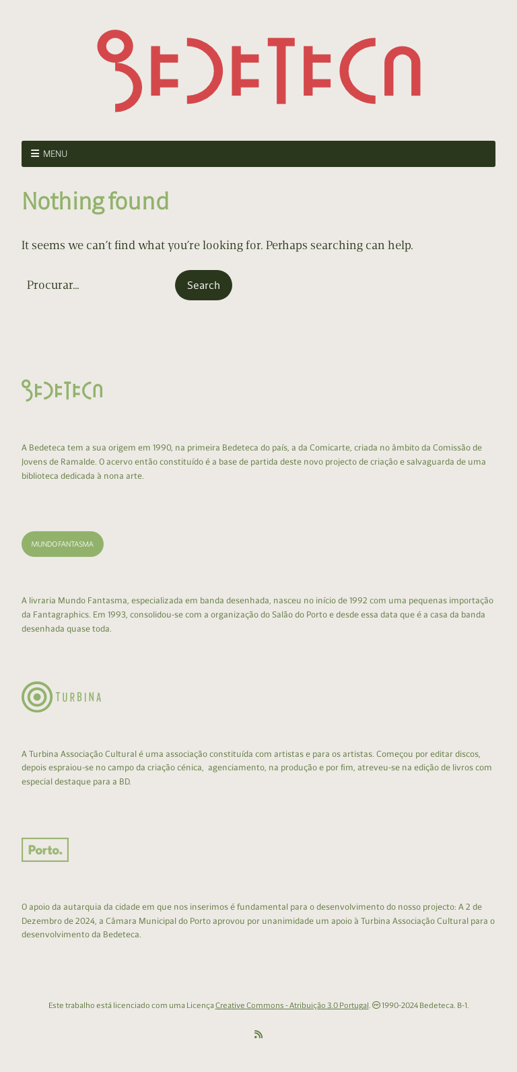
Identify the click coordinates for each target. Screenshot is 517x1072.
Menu (55, 154)
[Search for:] (97, 285)
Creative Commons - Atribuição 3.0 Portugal (292, 1005)
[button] (203, 285)
